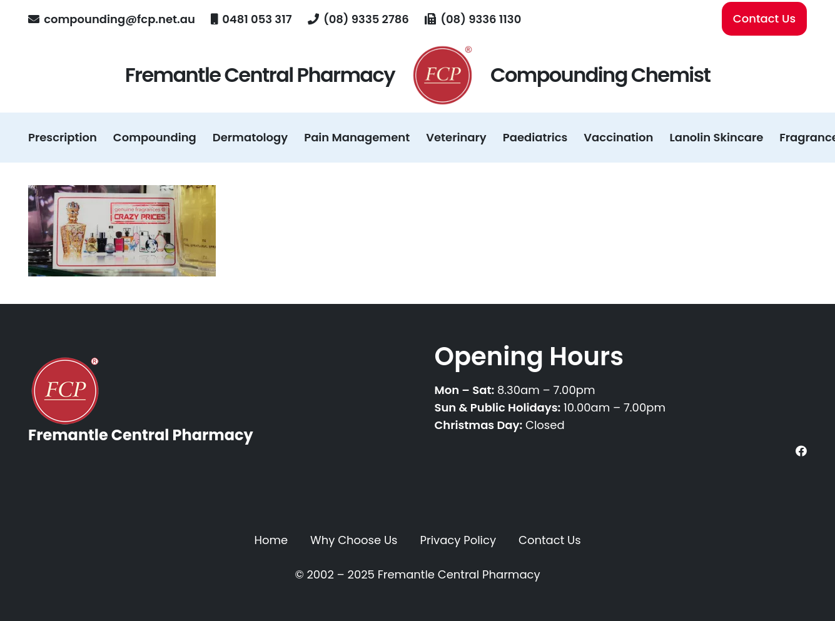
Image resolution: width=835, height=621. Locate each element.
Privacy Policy (458, 540)
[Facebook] (801, 451)
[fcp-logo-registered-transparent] (442, 75)
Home (271, 540)
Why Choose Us (353, 540)
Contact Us (550, 540)
